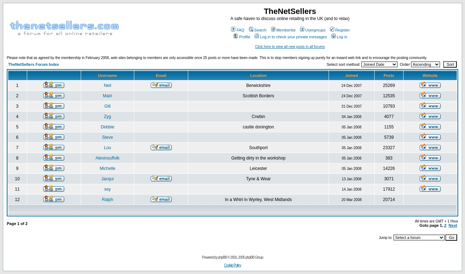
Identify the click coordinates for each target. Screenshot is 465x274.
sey (107, 189)
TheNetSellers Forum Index (33, 64)
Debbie (107, 126)
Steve (107, 137)
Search (258, 30)
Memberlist (283, 30)
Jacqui (107, 178)
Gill (107, 106)
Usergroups (313, 30)
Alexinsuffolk (107, 158)
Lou (107, 147)
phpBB (222, 257)
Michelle (107, 168)
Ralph (107, 199)
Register (340, 30)
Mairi (107, 95)
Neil (107, 85)
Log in (339, 37)
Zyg (107, 116)
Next (453, 225)
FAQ (237, 30)
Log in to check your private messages (291, 37)
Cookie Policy (232, 265)
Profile (242, 37)
